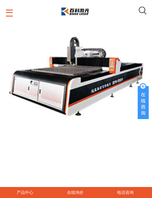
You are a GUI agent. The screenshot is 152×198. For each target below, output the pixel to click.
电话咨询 (125, 192)
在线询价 (75, 192)
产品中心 (25, 192)
